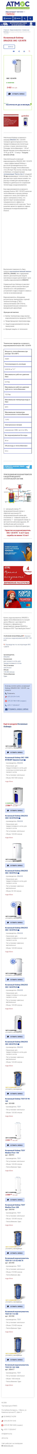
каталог (8, 18)
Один (5, 676)
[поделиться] (19, 51)
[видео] (13, 51)
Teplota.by (10, 14)
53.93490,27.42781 (10, 1416)
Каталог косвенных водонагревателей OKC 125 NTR (17, 638)
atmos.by (5, 1438)
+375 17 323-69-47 (12, 705)
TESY (19, 1107)
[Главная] (18, 9)
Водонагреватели (15, 30)
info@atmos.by (7, 1434)
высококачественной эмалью (20, 271)
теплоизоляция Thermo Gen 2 (14, 174)
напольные (8, 668)
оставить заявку (18, 94)
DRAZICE (13, 140)
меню (17, 18)
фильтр (10, 47)
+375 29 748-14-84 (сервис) (15, 701)
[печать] (24, 51)
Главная (6, 30)
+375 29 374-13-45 (12, 697)
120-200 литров (9, 672)
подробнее (9, 781)
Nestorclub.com (8, 1445)
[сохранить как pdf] (29, 51)
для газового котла (10, 661)
